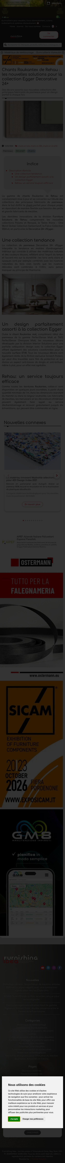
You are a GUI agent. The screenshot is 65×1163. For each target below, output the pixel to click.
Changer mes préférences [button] (33, 1119)
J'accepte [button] (14, 1119)
